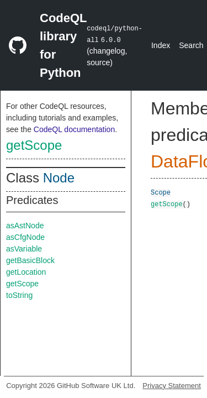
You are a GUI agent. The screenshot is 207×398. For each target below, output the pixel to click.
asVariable (24, 248)
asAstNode (25, 225)
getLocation (26, 272)
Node (59, 177)
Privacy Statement (171, 385)
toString (19, 295)
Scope (161, 192)
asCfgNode (25, 237)
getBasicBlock (30, 260)
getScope (34, 145)
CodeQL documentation (74, 129)
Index (160, 45)
